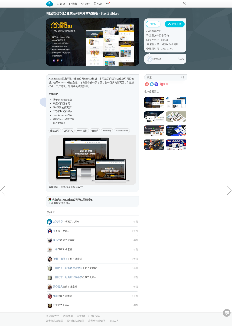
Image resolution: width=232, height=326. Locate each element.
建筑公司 (54, 130)
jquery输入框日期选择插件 (2, 190)
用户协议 (95, 316)
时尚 (62, 111)
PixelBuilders (122, 130)
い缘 (55, 249)
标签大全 (54, 316)
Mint (55, 296)
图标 (98, 3)
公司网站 (68, 130)
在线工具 (114, 321)
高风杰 (56, 240)
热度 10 (51, 212)
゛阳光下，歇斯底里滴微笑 (67, 268)
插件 (85, 3)
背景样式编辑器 (54, 321)
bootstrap (107, 130)
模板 (73, 3)
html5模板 (82, 130)
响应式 (56, 103)
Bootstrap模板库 (50, 3)
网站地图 (68, 316)
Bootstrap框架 (65, 82)
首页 (61, 3)
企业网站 (173, 44)
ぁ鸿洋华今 (59, 221)
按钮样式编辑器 (75, 321)
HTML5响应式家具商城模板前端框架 (229, 190)
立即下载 (175, 24)
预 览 (153, 24)
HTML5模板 (90, 78)
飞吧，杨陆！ (60, 258)
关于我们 (82, 316)
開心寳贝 (58, 286)
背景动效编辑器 (96, 321)
